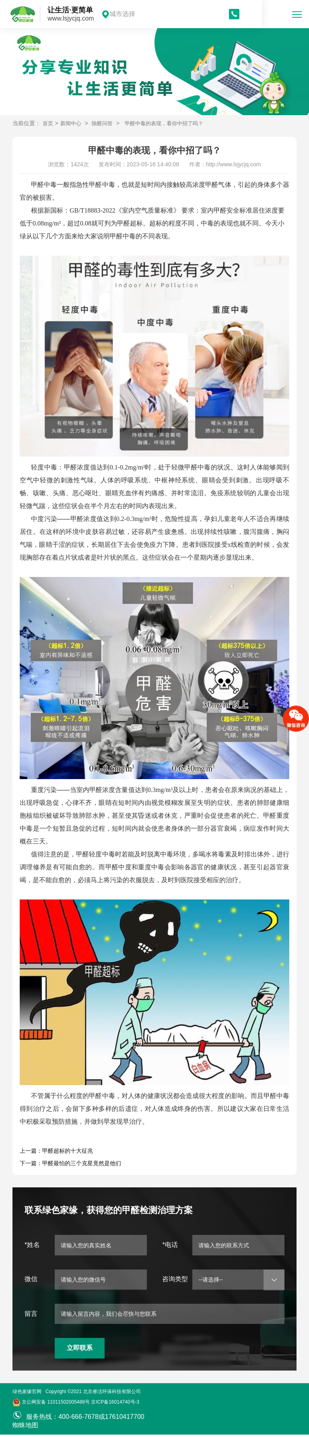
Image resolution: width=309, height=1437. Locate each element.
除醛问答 (105, 123)
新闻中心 (72, 123)
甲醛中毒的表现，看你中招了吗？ (171, 123)
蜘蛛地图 (25, 1427)
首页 (48, 123)
